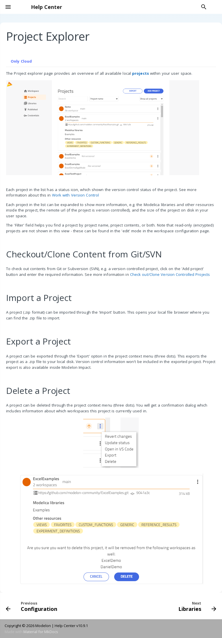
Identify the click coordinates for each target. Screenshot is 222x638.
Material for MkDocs (40, 631)
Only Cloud (21, 61)
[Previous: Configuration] (32, 606)
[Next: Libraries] (196, 606)
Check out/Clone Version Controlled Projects (170, 274)
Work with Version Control (75, 195)
